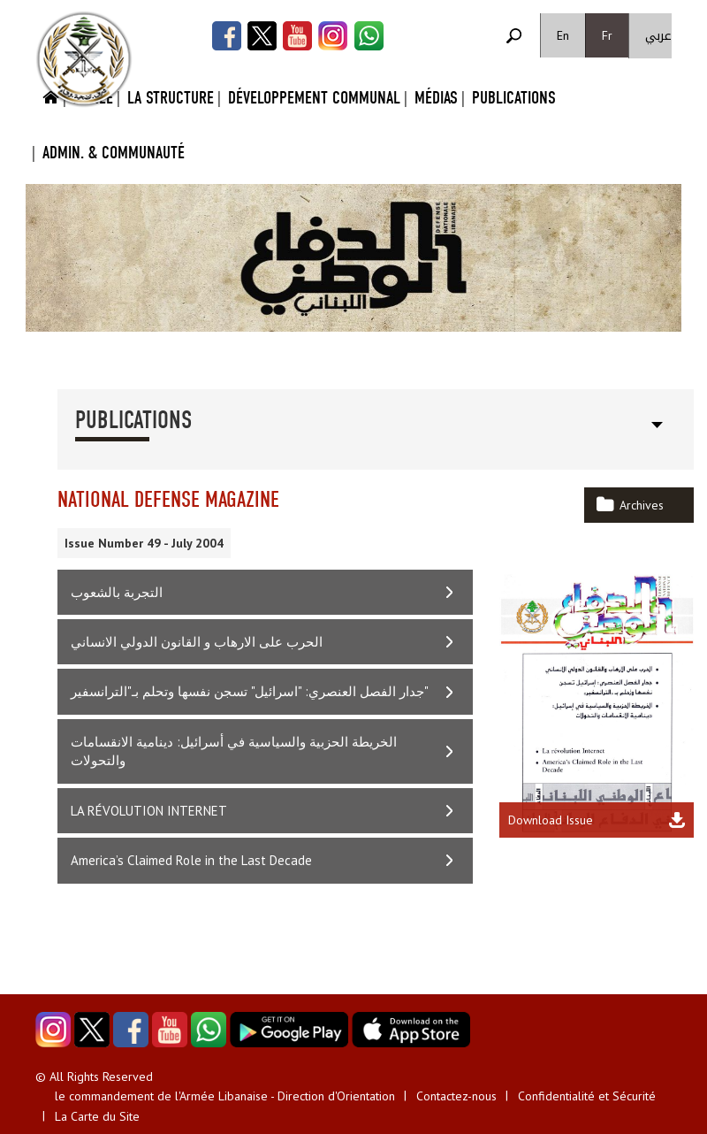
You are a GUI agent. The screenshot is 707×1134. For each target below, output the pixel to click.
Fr (607, 35)
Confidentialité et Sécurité (587, 1096)
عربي (658, 36)
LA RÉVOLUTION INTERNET (149, 810)
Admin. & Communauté (113, 152)
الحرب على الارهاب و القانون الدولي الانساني (197, 641)
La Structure (170, 98)
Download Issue (550, 820)
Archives (642, 505)
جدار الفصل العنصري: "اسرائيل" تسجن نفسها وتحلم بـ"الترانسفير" (250, 691)
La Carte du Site (97, 1116)
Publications (514, 98)
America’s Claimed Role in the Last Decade (191, 860)
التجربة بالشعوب (117, 592)
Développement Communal (314, 98)
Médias (436, 98)
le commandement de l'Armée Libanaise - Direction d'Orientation (225, 1096)
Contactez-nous (456, 1096)
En (563, 35)
